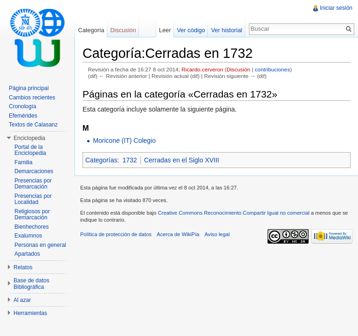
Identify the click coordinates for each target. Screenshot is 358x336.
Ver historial (226, 30)
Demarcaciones (33, 171)
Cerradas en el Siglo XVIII (181, 160)
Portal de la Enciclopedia (30, 150)
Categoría (91, 30)
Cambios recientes (32, 97)
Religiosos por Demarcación (32, 214)
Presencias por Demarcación (33, 183)
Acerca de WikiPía (178, 234)
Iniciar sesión (336, 8)
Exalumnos (28, 235)
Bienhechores (31, 227)
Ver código (191, 30)
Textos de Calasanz (33, 124)
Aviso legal (217, 234)
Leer (165, 30)
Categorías (101, 160)
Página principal (28, 88)
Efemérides (23, 115)
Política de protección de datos (115, 234)
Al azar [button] (22, 300)
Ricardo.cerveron (202, 69)
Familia (23, 162)
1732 (130, 160)
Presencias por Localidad (33, 199)
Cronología (22, 106)
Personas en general (40, 245)
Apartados (27, 254)
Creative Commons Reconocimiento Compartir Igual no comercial (234, 213)
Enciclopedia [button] (29, 138)
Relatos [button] (23, 267)
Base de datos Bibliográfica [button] (31, 283)
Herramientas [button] (30, 313)
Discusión (238, 69)
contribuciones (272, 69)
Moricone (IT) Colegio (124, 140)
